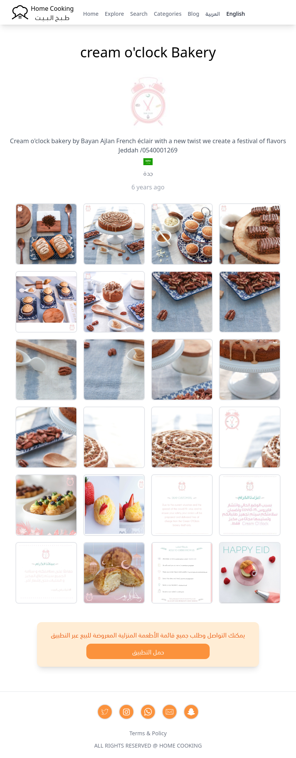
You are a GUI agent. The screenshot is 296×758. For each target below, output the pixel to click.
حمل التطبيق (148, 651)
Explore (114, 13)
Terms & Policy (148, 732)
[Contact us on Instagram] (126, 712)
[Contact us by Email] (169, 712)
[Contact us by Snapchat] (191, 712)
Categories (168, 13)
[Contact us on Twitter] (105, 712)
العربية (212, 13)
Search (139, 13)
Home (90, 13)
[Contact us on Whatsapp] (148, 712)
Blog (193, 13)
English (235, 13)
